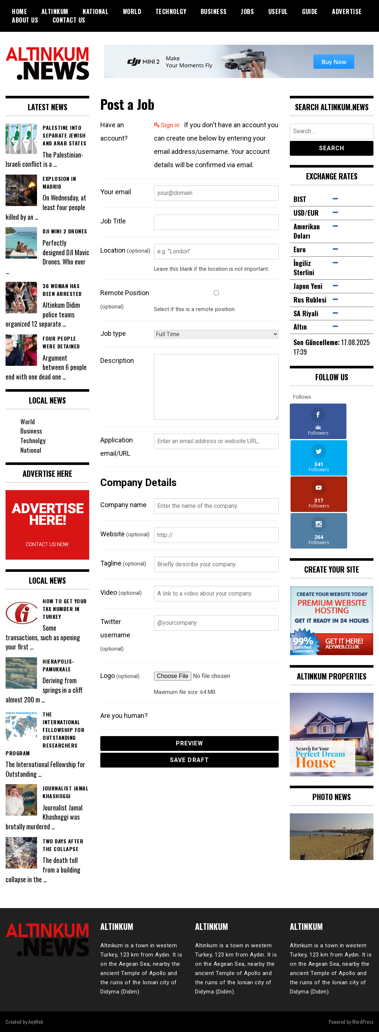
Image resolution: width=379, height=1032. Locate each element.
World (132, 11)
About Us (25, 20)
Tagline (123, 563)
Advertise (347, 11)
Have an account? (114, 131)
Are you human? (124, 715)
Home (19, 11)
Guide (310, 11)
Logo (120, 675)
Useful (278, 11)
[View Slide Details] (331, 732)
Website (125, 534)
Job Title (113, 221)
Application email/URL (116, 446)
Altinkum (54, 11)
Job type (113, 333)
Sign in (170, 125)
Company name (123, 505)
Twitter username (115, 635)
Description (117, 360)
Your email (115, 192)
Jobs (247, 11)
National (95, 11)
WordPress (362, 1021)
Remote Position (124, 299)
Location (125, 250)
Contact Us (69, 20)
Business (214, 11)
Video (121, 592)
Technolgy (171, 11)
